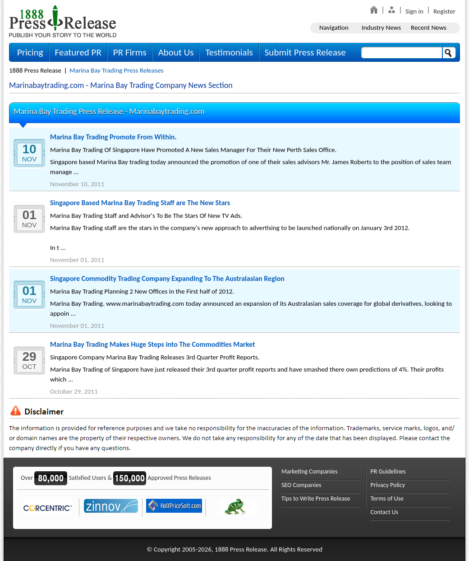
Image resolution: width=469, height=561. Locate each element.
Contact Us (385, 512)
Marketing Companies (309, 471)
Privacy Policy (388, 485)
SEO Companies (301, 485)
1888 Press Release (35, 70)
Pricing (30, 52)
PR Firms (130, 52)
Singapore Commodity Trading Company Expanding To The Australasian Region (167, 278)
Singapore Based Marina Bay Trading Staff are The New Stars (140, 202)
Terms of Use (387, 498)
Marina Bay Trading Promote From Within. (113, 137)
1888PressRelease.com (62, 21)
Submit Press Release (305, 52)
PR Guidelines (388, 471)
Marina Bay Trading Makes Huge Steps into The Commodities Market (152, 344)
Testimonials (229, 52)
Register (444, 11)
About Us (176, 52)
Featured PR (78, 52)
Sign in (414, 11)
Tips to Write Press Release (315, 498)
